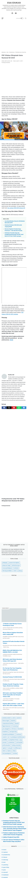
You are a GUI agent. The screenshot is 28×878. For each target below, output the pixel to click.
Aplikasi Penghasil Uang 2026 (11, 837)
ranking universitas (16, 745)
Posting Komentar (6, 62)
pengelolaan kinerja (13, 739)
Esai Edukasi (14, 3)
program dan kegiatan (14, 562)
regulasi (4, 748)
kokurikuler (20, 728)
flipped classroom (6, 726)
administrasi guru (16, 565)
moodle (4, 737)
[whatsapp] (19, 407)
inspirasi (5, 852)
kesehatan (6, 875)
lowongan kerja (13, 731)
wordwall (15, 753)
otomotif (5, 872)
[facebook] (4, 407)
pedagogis (4, 562)
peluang (20, 570)
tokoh (15, 570)
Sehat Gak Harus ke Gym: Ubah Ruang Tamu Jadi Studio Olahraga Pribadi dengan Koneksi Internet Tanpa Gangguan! (14, 828)
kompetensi (5, 731)
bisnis (4, 849)
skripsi (14, 750)
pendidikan (4, 739)
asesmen (19, 717)
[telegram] (23, 407)
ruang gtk (10, 748)
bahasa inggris (5, 720)
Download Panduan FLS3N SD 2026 (12, 677)
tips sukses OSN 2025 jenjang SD (16, 208)
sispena (9, 750)
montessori (18, 734)
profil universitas (6, 745)
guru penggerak (6, 728)
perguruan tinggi (6, 565)
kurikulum (16, 568)
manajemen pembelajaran (8, 734)
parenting (5, 864)
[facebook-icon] (12, 13)
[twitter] (9, 407)
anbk (14, 717)
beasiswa (13, 720)
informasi (13, 728)
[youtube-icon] (16, 13)
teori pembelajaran (6, 753)
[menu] (3, 18)
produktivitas (11, 742)
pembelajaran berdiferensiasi (17, 737)
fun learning (15, 726)
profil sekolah (19, 742)
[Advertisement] (14, 36)
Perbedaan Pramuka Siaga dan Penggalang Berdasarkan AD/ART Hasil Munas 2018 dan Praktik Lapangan (14, 234)
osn (8, 737)
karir (4, 862)
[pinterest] (13, 407)
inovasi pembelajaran (7, 568)
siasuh (3, 750)
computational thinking (7, 723)
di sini (11, 340)
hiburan (5, 857)
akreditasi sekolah (6, 717)
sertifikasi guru (17, 748)
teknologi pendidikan (7, 570)
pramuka (4, 742)
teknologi (5, 859)
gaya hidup (6, 867)
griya (4, 870)
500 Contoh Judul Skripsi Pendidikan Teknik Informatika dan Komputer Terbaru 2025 (13, 694)
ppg (21, 739)
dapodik (17, 723)
